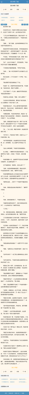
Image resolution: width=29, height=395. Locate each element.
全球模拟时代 (4, 379)
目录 (11, 9)
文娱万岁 (12, 17)
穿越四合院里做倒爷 (24, 379)
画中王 (3, 20)
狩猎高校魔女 (4, 17)
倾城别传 (12, 382)
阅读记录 (11, 393)
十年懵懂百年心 (5, 382)
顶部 (22, 393)
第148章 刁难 (14, 1)
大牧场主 (12, 20)
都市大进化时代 (14, 379)
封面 (18, 9)
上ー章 (4, 9)
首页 (6, 393)
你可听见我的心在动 (24, 382)
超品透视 (21, 20)
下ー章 (24, 9)
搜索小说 (17, 393)
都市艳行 (21, 17)
